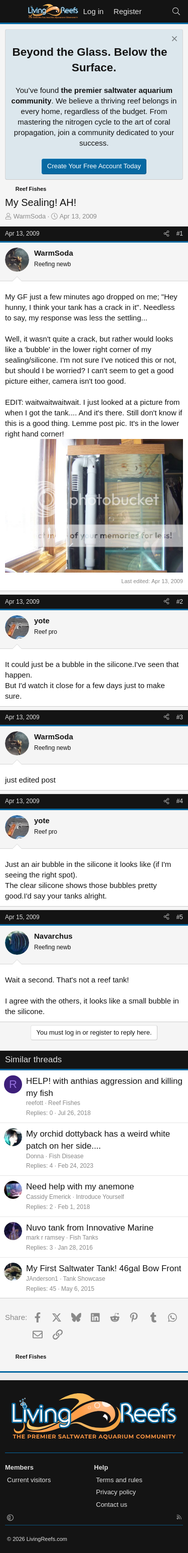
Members (19, 1467)
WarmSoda (30, 216)
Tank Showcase (84, 1278)
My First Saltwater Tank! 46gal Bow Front (103, 1268)
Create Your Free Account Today (94, 166)
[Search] (176, 11)
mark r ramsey (45, 1237)
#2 (179, 601)
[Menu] (14, 12)
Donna (35, 1156)
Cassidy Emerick (48, 1196)
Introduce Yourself (100, 1196)
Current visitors (29, 1480)
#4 (179, 801)
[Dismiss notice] (173, 40)
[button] (10, 1518)
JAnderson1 (42, 1278)
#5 (179, 917)
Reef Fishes (64, 1102)
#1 (179, 233)
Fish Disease (66, 1156)
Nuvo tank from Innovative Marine (89, 1228)
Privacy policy (116, 1492)
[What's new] (156, 11)
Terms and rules (119, 1480)
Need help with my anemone (80, 1186)
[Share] (166, 234)
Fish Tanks (84, 1237)
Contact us (111, 1504)
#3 (179, 717)
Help (101, 1467)
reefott (34, 1102)
